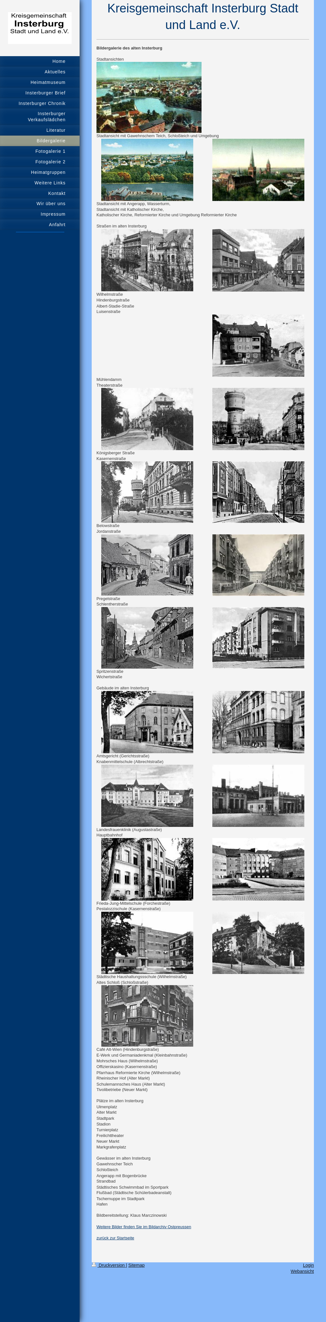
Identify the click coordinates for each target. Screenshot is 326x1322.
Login (308, 1265)
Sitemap (136, 1265)
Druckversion (109, 1265)
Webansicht (302, 1271)
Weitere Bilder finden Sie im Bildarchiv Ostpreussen (143, 1226)
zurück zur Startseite (115, 1238)
